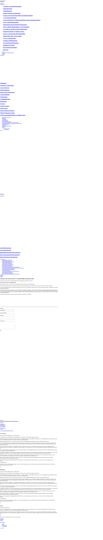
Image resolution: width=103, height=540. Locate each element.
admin (22, 280)
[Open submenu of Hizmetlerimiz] (5, 4)
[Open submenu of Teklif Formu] (4, 259)
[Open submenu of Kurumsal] (3, 55)
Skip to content (2, 0)
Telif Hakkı (11, 432)
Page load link (2, 523)
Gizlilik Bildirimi (7, 432)
